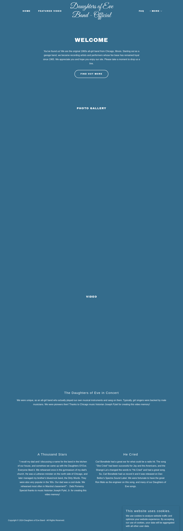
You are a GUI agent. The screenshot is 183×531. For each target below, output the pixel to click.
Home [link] (26, 11)
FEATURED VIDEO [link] (50, 11)
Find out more (91, 74)
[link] (91, 16)
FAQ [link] (141, 11)
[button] (156, 11)
